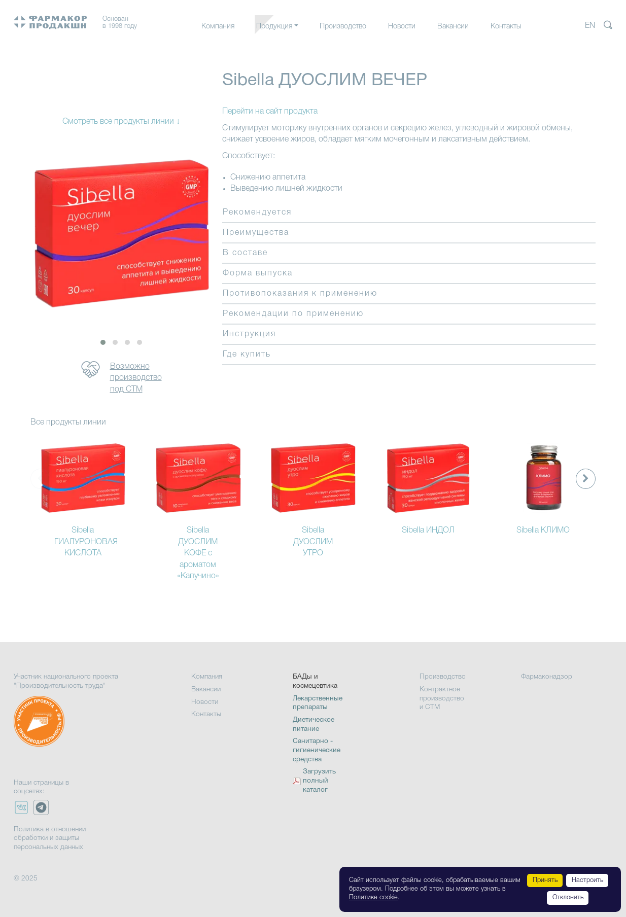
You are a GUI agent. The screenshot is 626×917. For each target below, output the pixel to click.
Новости (401, 26)
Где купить (247, 354)
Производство (343, 26)
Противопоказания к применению (300, 293)
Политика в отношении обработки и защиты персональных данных (50, 838)
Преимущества (256, 232)
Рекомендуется (257, 212)
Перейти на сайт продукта (270, 111)
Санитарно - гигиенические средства (316, 750)
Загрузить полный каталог (319, 780)
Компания (217, 26)
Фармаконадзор (546, 677)
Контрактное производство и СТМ (442, 698)
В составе (245, 253)
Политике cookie (373, 897)
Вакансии (453, 26)
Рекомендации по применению (293, 314)
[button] (103, 342)
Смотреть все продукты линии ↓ (121, 121)
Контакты (506, 26)
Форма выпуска (258, 273)
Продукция (274, 26)
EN (590, 25)
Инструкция (249, 334)
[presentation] (586, 478)
